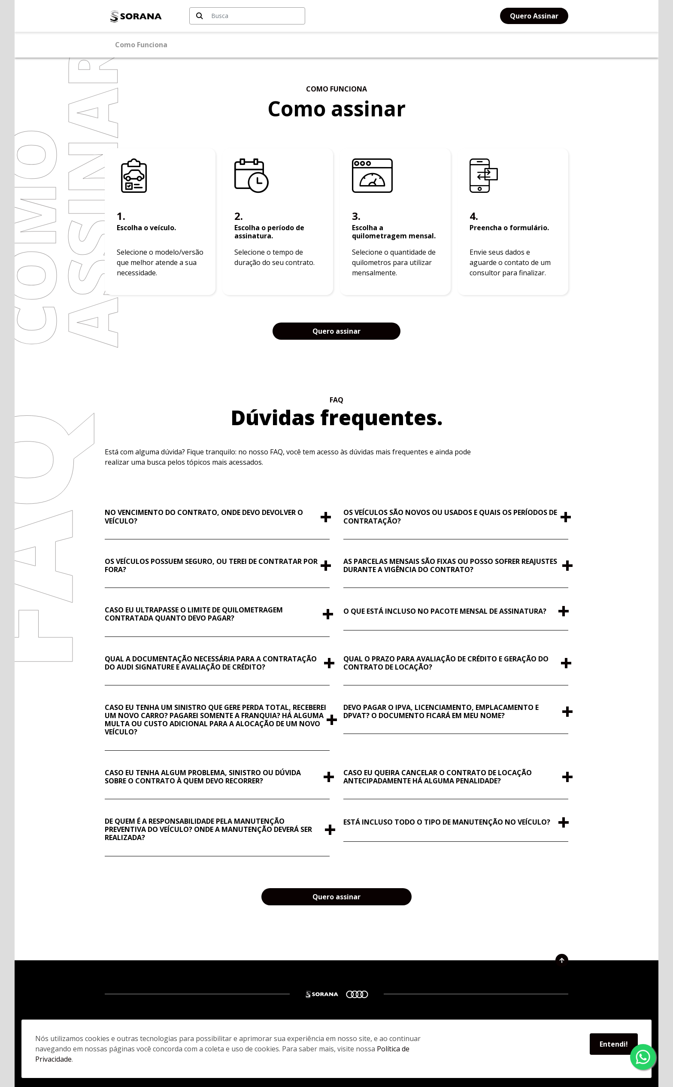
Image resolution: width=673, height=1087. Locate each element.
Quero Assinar (534, 16)
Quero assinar (336, 331)
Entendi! (614, 1044)
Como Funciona (141, 44)
